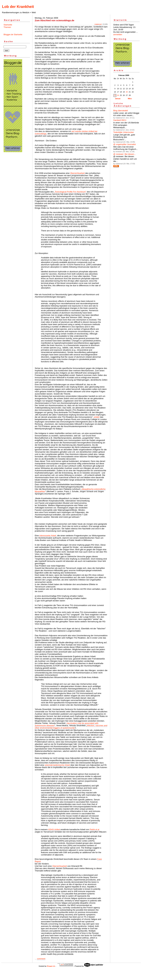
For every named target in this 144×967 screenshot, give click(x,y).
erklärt (96, 417)
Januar (118, 98)
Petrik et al (94, 829)
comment (41, 959)
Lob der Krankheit (18, 6)
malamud (97, 24)
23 (115, 95)
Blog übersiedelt (120, 110)
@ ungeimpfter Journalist (124, 144)
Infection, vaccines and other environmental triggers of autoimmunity (71, 726)
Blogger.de (51, 966)
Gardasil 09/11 (119, 120)
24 (118, 95)
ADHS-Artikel (54, 829)
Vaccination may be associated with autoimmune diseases (66, 724)
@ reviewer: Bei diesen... (124, 154)
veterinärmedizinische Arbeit (57, 765)
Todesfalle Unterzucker (123, 132)
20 (127, 92)
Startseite (8, 25)
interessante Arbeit (47, 535)
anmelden (117, 34)
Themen (7, 27)
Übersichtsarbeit (77, 173)
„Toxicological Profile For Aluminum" (70, 192)
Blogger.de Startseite (13, 34)
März (130, 98)
